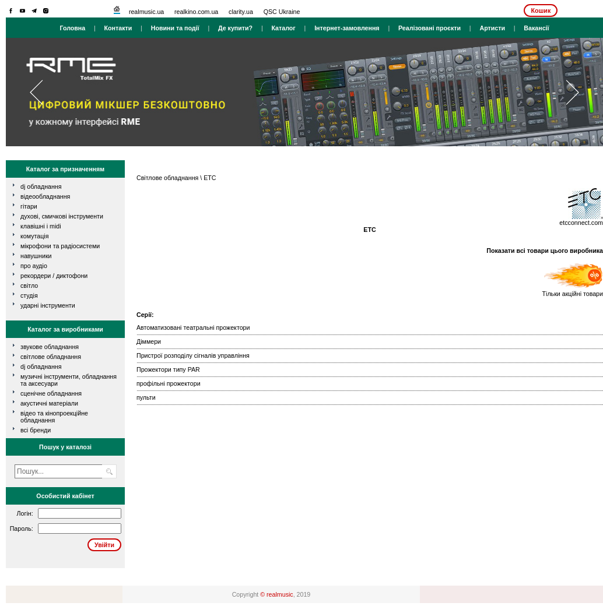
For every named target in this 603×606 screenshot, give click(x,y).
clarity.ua (241, 11)
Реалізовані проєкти (429, 27)
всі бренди (35, 430)
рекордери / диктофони (53, 275)
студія (29, 295)
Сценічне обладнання (51, 393)
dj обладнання (41, 186)
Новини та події (175, 27)
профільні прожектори (168, 383)
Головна (72, 27)
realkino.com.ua (196, 11)
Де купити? (235, 27)
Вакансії (536, 27)
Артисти (492, 27)
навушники (36, 255)
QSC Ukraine (282, 11)
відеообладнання (45, 196)
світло (29, 285)
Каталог (283, 27)
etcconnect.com (581, 222)
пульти (146, 397)
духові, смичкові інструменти (61, 216)
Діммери (148, 341)
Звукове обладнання (49, 346)
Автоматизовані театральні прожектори (193, 327)
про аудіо (33, 265)
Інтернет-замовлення (346, 27)
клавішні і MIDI (40, 226)
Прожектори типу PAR (168, 369)
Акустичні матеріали (49, 403)
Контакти (118, 27)
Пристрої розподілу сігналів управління (193, 355)
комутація (34, 235)
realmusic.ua (146, 11)
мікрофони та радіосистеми (60, 245)
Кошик (541, 10)
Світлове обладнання (50, 356)
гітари (28, 206)
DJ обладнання (41, 366)
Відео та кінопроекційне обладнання (54, 417)
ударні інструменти (47, 305)
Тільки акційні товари (572, 290)
